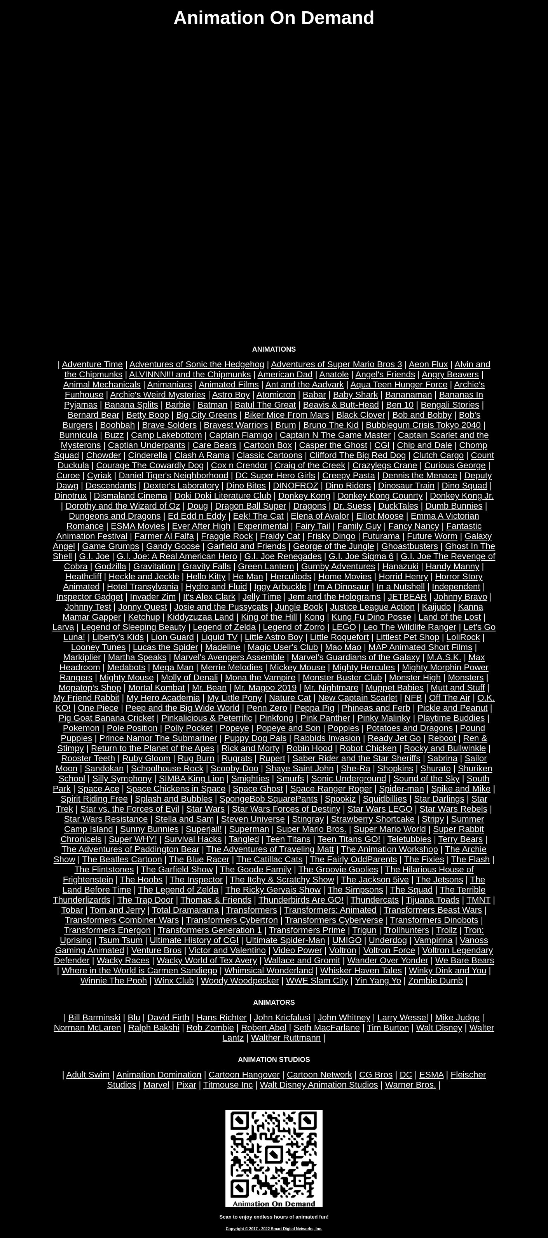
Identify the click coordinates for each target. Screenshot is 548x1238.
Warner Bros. (410, 1085)
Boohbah (117, 425)
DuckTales (398, 506)
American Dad (285, 374)
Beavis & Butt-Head (341, 405)
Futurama (381, 536)
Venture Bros (156, 950)
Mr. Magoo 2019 (265, 687)
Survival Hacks (193, 839)
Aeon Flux (428, 364)
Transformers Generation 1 (210, 930)
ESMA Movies (138, 526)
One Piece (98, 708)
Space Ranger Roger (331, 788)
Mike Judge (457, 1017)
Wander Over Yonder (387, 960)
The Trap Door (145, 900)
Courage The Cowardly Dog (150, 465)
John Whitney (344, 1017)
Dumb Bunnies (454, 506)
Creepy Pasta (348, 475)
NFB (413, 698)
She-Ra (355, 768)
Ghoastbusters (409, 546)
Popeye (234, 728)
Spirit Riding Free (94, 799)
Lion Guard (172, 637)
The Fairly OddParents (353, 859)
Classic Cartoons (269, 455)
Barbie (177, 405)
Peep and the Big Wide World (182, 708)
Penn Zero (267, 708)
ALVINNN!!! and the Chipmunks (190, 374)
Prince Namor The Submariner (158, 738)
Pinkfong (276, 718)
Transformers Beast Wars (433, 910)
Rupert (272, 758)
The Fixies (424, 859)
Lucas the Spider (165, 647)
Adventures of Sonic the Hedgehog (196, 364)
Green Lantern (266, 566)
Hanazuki (400, 566)
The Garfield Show (177, 869)
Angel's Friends (385, 374)
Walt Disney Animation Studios (319, 1085)
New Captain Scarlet (357, 698)
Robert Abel (263, 1027)
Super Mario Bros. (311, 829)
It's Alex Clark (209, 597)
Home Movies (345, 576)
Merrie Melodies (232, 667)
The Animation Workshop (389, 849)
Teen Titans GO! (349, 839)
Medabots (126, 667)
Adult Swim (88, 1074)
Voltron (342, 950)
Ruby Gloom (146, 758)
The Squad (411, 889)
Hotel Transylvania (142, 586)
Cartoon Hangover (244, 1074)
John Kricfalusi (282, 1017)
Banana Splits (131, 405)
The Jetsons (439, 879)
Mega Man (173, 667)
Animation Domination (158, 1074)
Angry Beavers (450, 374)
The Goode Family (255, 869)
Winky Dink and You (447, 970)
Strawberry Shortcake (373, 819)
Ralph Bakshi (154, 1027)
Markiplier (82, 657)
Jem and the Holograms (334, 597)
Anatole (334, 374)
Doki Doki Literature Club (223, 495)
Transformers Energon (107, 930)
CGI (382, 445)
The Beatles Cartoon (122, 859)
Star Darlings (439, 799)
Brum (286, 425)
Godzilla (110, 566)
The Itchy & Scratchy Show (282, 879)
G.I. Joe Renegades (282, 556)
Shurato (436, 768)
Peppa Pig (314, 708)
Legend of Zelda (224, 627)
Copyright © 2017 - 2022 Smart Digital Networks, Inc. (274, 1229)
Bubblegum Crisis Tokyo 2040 (423, 425)
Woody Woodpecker (240, 980)
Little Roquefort (339, 637)
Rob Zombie (210, 1027)
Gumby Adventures (338, 566)
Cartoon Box (268, 445)
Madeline (223, 647)
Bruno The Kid (331, 425)
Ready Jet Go (394, 738)
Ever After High (201, 526)
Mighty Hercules (363, 667)
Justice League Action (372, 607)
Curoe (68, 475)
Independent (456, 586)
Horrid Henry (403, 576)
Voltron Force (389, 950)
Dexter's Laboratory (181, 485)
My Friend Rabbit (86, 698)
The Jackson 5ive (375, 879)
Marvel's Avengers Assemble (229, 657)
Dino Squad (464, 485)
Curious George (455, 465)
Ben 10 (400, 405)
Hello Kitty (206, 576)
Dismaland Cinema (130, 495)
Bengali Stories (450, 405)
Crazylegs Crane (385, 465)
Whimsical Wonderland (268, 970)
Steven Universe (253, 819)
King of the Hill (269, 617)
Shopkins (395, 768)
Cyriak (99, 475)
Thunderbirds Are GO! (301, 900)
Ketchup (144, 617)
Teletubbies (409, 839)
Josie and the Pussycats (221, 607)
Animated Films (229, 384)
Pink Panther (325, 718)
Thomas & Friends (215, 900)
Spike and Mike (460, 788)
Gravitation (154, 566)
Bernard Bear (93, 415)
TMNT (478, 900)
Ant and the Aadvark (304, 384)
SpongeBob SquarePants (269, 799)
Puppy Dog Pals (255, 738)
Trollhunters (406, 930)
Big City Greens (206, 415)
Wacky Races (123, 960)
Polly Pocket (189, 728)
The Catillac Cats (269, 859)
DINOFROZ (295, 485)
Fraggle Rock (227, 536)
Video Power (297, 950)
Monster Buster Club (342, 677)
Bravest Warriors (236, 425)
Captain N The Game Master (335, 435)
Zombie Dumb (435, 980)
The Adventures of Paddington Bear (130, 849)
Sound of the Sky (426, 778)
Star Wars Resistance (106, 819)
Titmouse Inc (228, 1085)
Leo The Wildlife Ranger (409, 627)
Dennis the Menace (419, 475)
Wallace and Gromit (302, 960)
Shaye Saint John (299, 768)
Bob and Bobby (422, 415)
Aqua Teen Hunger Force (399, 384)
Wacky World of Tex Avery (207, 960)
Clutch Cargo (438, 455)
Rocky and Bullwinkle (445, 748)
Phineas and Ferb (376, 708)
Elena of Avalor (320, 516)
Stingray (308, 819)
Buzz (114, 435)
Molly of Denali (189, 677)
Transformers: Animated (330, 910)
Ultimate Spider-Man (285, 940)
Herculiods (290, 576)
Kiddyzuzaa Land (200, 617)
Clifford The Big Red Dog (357, 455)
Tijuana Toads (432, 900)
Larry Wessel (402, 1017)
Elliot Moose (379, 516)
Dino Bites (246, 485)
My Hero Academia (163, 698)
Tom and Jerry (117, 910)
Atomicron (276, 394)
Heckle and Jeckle (144, 576)
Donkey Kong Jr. (462, 495)
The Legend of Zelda (178, 889)
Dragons (309, 506)
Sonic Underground (348, 778)
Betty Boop (147, 415)
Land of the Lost (450, 617)
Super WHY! (133, 839)
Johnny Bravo (460, 597)
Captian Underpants (146, 445)
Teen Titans (288, 839)
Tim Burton (388, 1027)
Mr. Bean (209, 687)
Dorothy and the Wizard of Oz (123, 506)
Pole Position (132, 728)
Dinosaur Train (406, 485)
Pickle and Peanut (452, 708)
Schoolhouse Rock (167, 768)
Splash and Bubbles (173, 799)
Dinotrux (70, 495)
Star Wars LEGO (379, 809)
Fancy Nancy (413, 526)
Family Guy (359, 526)
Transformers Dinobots (434, 920)
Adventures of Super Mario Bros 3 (336, 364)
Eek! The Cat (258, 516)
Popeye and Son (288, 728)
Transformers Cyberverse (334, 920)
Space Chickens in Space (175, 788)
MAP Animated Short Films (420, 647)
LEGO (344, 627)
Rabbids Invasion (327, 738)
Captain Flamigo (240, 435)
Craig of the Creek (310, 465)
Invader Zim (153, 597)
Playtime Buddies (451, 718)
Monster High (415, 677)
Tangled (244, 839)
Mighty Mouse (126, 677)
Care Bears (214, 445)
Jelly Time (262, 597)
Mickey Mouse (297, 667)
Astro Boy (231, 394)
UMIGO (347, 940)
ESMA (431, 1074)
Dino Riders (348, 485)
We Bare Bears (464, 960)
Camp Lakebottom (166, 435)
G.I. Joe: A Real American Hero (177, 556)
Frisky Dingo (331, 536)
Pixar (186, 1085)
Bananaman (408, 394)
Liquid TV (219, 637)
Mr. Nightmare (331, 687)
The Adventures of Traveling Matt (270, 849)
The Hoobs (141, 879)
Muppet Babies (395, 687)
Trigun (364, 930)
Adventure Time (92, 364)
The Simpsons (355, 889)
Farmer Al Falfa (164, 536)
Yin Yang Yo (378, 980)
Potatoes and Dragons (409, 728)
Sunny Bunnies (149, 829)
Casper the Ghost (333, 445)
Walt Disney (439, 1027)
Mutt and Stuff (458, 687)
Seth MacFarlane (326, 1027)
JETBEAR (407, 597)
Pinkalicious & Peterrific (206, 718)
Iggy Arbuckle (280, 586)
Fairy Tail (312, 526)
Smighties (250, 778)
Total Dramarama (185, 910)
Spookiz (340, 799)
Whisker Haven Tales (361, 970)
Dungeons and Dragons (115, 516)
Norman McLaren (87, 1027)
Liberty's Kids (118, 637)
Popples (343, 728)
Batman (212, 405)
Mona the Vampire (260, 677)
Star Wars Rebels (453, 809)
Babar (314, 394)
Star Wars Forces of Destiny (286, 809)
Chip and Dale (424, 445)
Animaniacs (169, 384)
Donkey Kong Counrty (380, 495)
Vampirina (433, 940)
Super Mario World (390, 829)
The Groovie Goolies (338, 869)
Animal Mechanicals (102, 384)
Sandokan (104, 768)
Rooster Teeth (88, 758)
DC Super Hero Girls (275, 475)
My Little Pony (234, 698)
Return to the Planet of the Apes (152, 748)
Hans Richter (222, 1017)
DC (406, 1074)
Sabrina (442, 758)
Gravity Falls (207, 566)
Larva (63, 627)
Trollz (446, 930)
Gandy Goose (173, 546)
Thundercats (375, 900)
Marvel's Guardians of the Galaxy (355, 657)
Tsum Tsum (121, 940)
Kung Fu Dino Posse (371, 617)
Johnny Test (88, 607)
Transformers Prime (307, 930)
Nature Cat (290, 698)
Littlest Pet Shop (408, 637)
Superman (249, 829)
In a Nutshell (400, 586)
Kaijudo (436, 607)
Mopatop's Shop (90, 687)
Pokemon (81, 728)
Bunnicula (78, 435)
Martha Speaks (137, 657)
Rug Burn (196, 758)
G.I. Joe (94, 556)
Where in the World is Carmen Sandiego (139, 970)
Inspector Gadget (89, 597)
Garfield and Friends (246, 546)
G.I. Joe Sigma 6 (361, 556)
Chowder (103, 455)
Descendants (111, 485)
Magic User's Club (283, 647)
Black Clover (360, 415)
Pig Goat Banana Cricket (106, 718)
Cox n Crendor (239, 465)
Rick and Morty (250, 748)
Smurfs (290, 778)
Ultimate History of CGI (194, 940)
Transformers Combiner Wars (122, 920)
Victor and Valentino (227, 950)
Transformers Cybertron (232, 920)
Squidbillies (385, 799)
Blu (133, 1017)
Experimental (262, 526)
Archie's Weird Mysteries (157, 394)
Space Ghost (258, 788)
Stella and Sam (184, 819)
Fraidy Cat (280, 536)
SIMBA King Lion (191, 778)
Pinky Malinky (383, 718)
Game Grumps (110, 546)
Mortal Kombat (156, 687)
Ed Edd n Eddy (197, 516)
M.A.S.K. (444, 657)
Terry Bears (460, 839)
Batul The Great (265, 405)
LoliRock (463, 637)
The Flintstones (104, 869)
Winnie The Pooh (113, 980)
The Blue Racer (199, 859)
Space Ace (98, 788)
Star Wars (206, 809)
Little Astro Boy (274, 637)
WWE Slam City (317, 980)
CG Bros (376, 1074)
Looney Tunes (98, 647)
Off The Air (449, 698)
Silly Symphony (122, 778)
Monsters (465, 677)
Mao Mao (343, 647)
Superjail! (204, 829)
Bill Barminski (94, 1017)
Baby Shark (355, 394)
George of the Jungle (333, 546)
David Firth (168, 1017)
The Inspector (196, 879)
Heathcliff (83, 576)
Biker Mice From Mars (286, 415)
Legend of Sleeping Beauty (133, 627)
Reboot (442, 738)
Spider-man (401, 788)
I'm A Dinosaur (342, 586)
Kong (314, 617)
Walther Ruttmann (286, 1038)
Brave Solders (169, 425)
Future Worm (432, 536)
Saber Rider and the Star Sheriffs (356, 758)
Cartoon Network (319, 1074)
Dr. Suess (352, 506)
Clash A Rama (202, 455)
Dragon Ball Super (250, 506)
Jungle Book (299, 607)
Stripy (433, 819)
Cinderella (148, 455)
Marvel (156, 1085)
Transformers (251, 910)
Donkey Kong (304, 495)
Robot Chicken (368, 748)
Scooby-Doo (234, 768)
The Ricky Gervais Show (273, 889)
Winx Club (174, 980)
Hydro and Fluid (216, 586)
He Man (248, 576)
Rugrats (237, 758)
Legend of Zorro (294, 627)
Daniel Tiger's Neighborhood (174, 475)
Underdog (388, 940)
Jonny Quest (142, 607)
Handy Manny (452, 566)
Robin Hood (309, 748)
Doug (197, 506)
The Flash (470, 859)
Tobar (72, 910)
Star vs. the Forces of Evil (129, 809)
